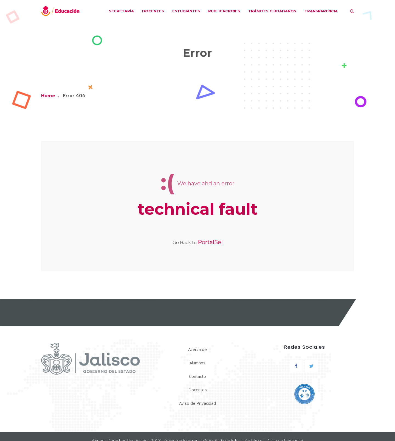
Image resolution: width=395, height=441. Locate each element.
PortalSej (210, 242)
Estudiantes (186, 11)
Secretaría (121, 11)
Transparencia (321, 11)
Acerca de (197, 349)
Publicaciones (224, 11)
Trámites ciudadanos (272, 11)
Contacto (197, 376)
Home (48, 95)
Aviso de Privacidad (197, 403)
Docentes (153, 11)
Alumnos (197, 362)
